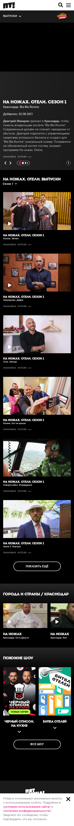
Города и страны (21, 594)
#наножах (9, 156)
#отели (22, 156)
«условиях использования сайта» (27, 807)
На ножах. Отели (30, 150)
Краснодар (56, 594)
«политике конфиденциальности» (27, 811)
